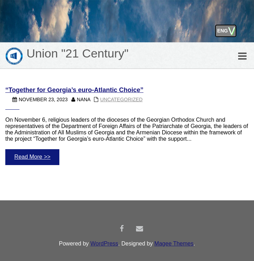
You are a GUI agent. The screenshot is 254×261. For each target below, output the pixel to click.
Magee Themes (174, 244)
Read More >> (32, 157)
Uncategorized (121, 99)
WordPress (104, 244)
